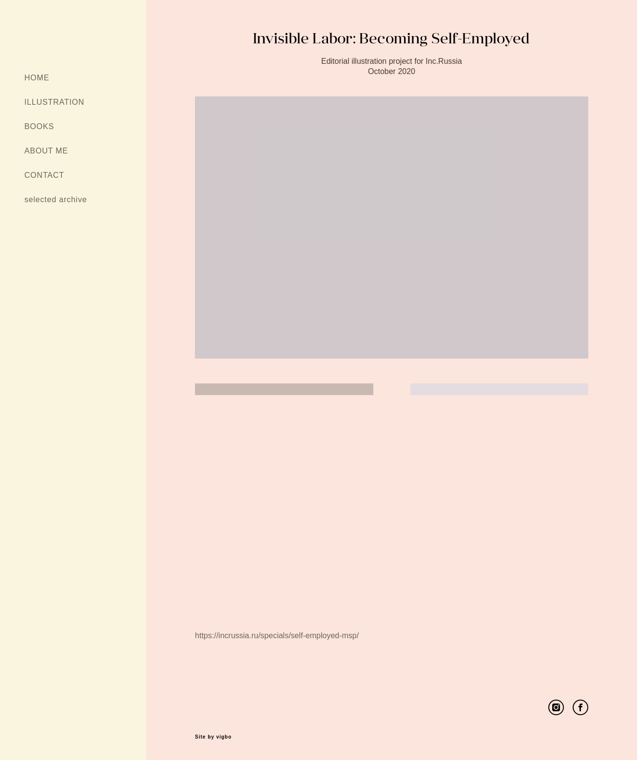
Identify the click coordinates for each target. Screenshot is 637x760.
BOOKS (39, 126)
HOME (36, 78)
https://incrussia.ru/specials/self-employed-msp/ (277, 635)
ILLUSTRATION (54, 102)
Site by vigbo (213, 737)
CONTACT (44, 175)
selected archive (55, 199)
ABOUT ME (46, 151)
